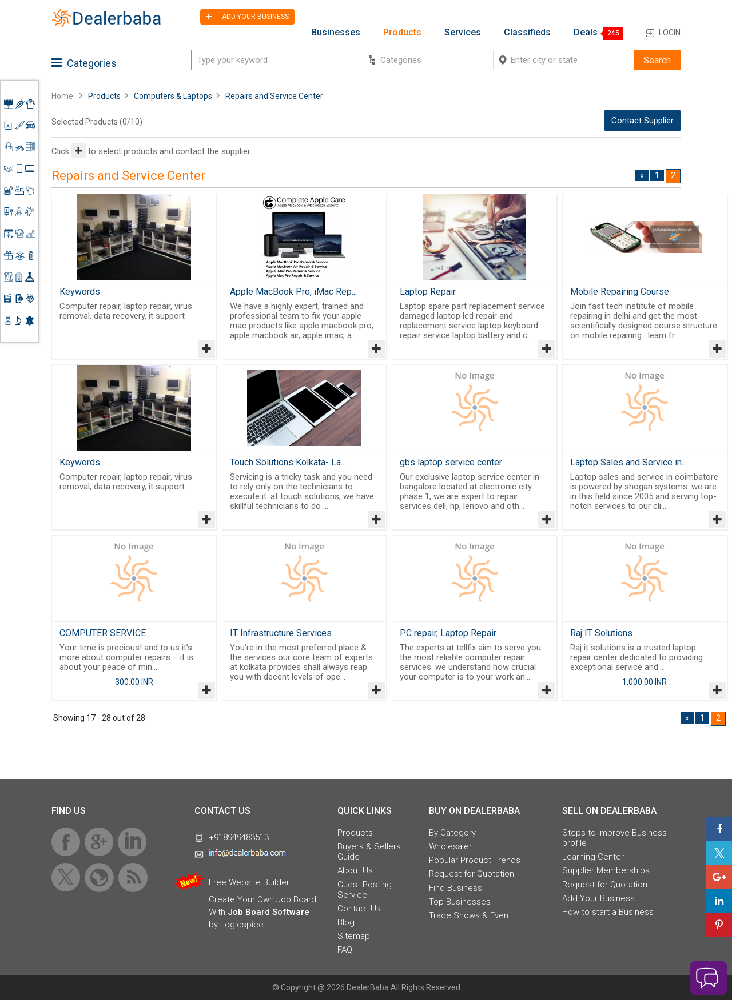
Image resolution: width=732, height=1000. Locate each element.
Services (462, 32)
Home (62, 96)
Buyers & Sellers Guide (369, 851)
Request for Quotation (471, 874)
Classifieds (527, 32)
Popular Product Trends (474, 860)
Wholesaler (450, 846)
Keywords (79, 291)
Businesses (335, 32)
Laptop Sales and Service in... (628, 462)
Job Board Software (268, 912)
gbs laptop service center (451, 462)
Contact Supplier (642, 120)
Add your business (244, 17)
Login (670, 32)
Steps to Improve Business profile (614, 838)
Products (402, 32)
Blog (346, 922)
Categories (84, 63)
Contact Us (359, 908)
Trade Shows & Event (470, 915)
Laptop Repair (428, 291)
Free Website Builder (249, 882)
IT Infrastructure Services (281, 633)
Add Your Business (598, 898)
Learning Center (593, 857)
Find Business (455, 888)
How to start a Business (608, 912)
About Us (355, 870)
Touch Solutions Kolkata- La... (288, 462)
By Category (452, 833)
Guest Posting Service (364, 889)
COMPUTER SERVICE (102, 633)
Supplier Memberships (606, 870)
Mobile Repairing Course (619, 291)
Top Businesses (460, 902)
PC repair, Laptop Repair (448, 633)
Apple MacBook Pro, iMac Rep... (293, 291)
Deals (586, 32)
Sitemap (353, 936)
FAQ (344, 950)
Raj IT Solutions (601, 633)
